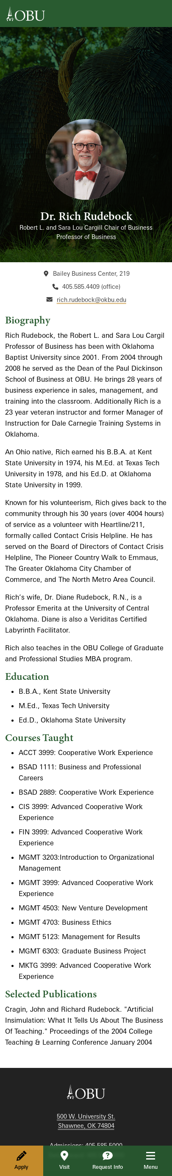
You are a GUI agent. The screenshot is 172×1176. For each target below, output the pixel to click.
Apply (21, 1160)
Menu (156, 1160)
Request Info (107, 1160)
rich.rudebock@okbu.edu (91, 299)
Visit (64, 1160)
